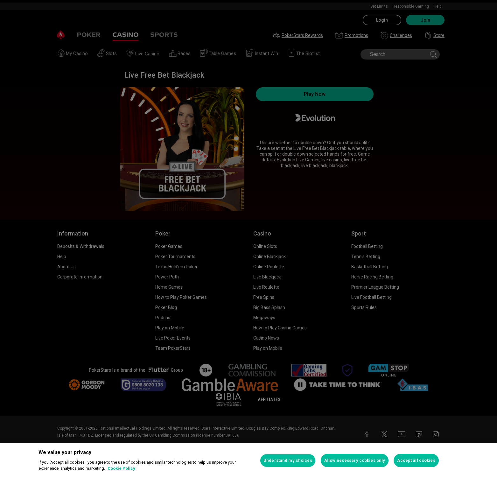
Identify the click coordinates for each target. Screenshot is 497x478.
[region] (248, 460)
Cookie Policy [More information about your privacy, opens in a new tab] (121, 468)
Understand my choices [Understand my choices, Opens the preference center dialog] (287, 460)
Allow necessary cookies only (354, 460)
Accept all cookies (416, 460)
